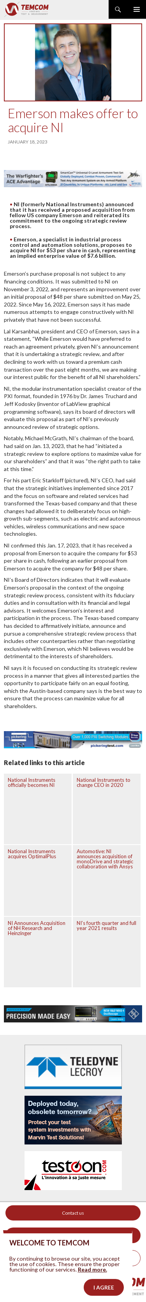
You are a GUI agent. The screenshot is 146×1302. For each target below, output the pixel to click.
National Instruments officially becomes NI (31, 782)
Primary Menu (136, 9)
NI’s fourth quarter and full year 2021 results (106, 925)
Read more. (92, 1280)
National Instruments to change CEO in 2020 (103, 782)
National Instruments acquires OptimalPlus (32, 853)
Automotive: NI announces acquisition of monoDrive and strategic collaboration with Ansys (105, 859)
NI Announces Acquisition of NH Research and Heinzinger (36, 928)
